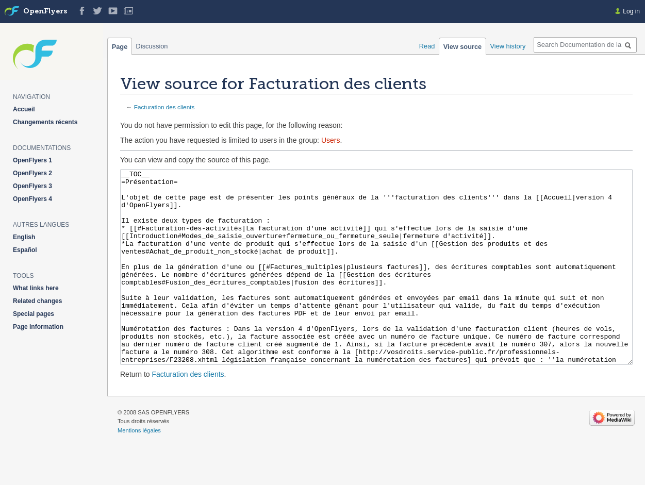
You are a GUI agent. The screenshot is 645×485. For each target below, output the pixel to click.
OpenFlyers (45, 11)
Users (330, 140)
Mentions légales (139, 469)
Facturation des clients (164, 107)
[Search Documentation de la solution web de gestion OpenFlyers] (585, 45)
